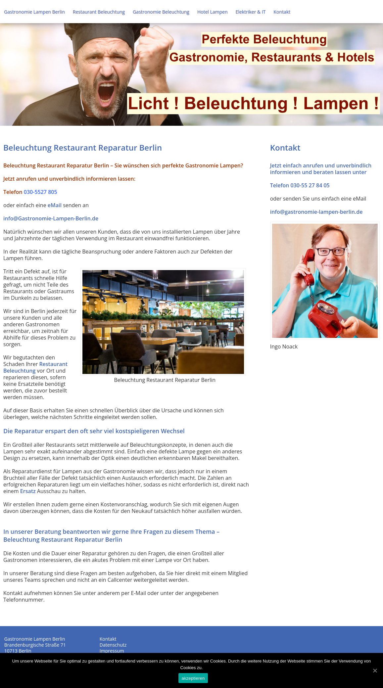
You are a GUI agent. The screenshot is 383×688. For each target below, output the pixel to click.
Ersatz (28, 491)
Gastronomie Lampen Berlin (34, 12)
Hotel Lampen (212, 12)
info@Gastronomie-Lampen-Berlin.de (50, 218)
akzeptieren (193, 678)
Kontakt (281, 12)
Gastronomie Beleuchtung (161, 12)
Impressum (112, 651)
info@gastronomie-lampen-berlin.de (316, 211)
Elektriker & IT (250, 12)
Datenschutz (113, 645)
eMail (55, 205)
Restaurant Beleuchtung (99, 12)
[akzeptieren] (374, 670)
